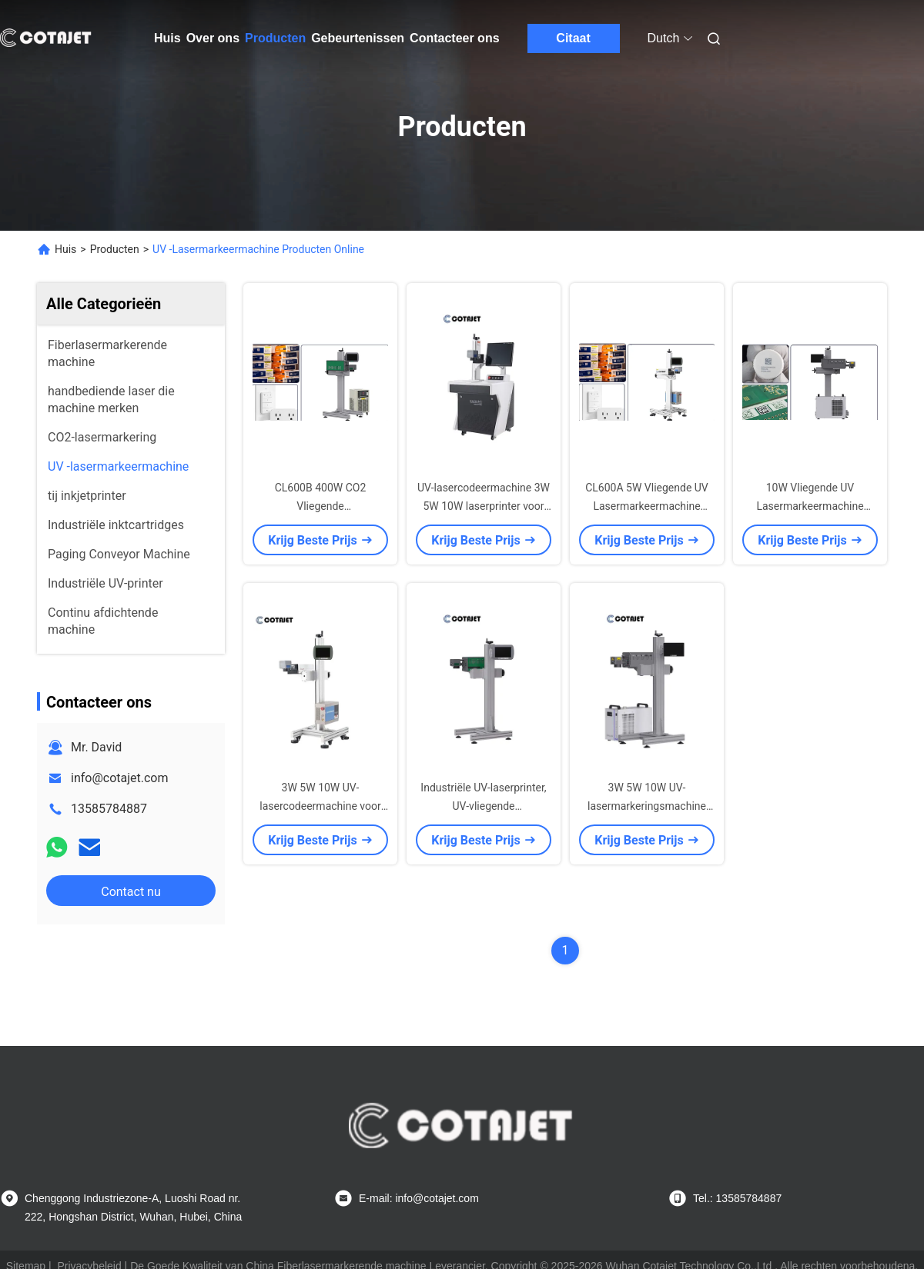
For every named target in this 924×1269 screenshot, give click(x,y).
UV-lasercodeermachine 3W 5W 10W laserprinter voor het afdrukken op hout (483, 506)
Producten (275, 38)
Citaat (573, 38)
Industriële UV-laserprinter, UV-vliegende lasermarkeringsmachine (483, 806)
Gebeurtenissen (357, 38)
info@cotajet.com (120, 778)
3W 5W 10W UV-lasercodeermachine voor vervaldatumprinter (319, 806)
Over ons (212, 38)
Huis (167, 38)
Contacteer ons (454, 38)
